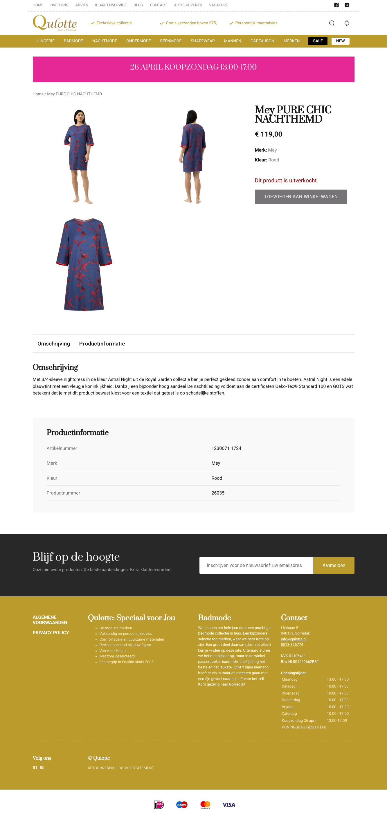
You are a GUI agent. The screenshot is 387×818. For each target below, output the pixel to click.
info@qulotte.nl (294, 640)
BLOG (138, 5)
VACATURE (218, 5)
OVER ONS (59, 5)
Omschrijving (53, 343)
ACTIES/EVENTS (188, 5)
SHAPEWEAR (203, 41)
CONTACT (158, 5)
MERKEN (292, 41)
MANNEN (232, 41)
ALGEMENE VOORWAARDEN (50, 620)
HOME (38, 5)
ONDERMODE (138, 41)
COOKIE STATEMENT (136, 769)
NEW (340, 41)
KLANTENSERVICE (111, 5)
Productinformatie (102, 343)
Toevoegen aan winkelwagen (301, 196)
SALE (318, 41)
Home (38, 94)
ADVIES (81, 5)
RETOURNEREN (101, 769)
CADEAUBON (262, 41)
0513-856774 (292, 645)
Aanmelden (334, 566)
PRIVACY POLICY (51, 633)
